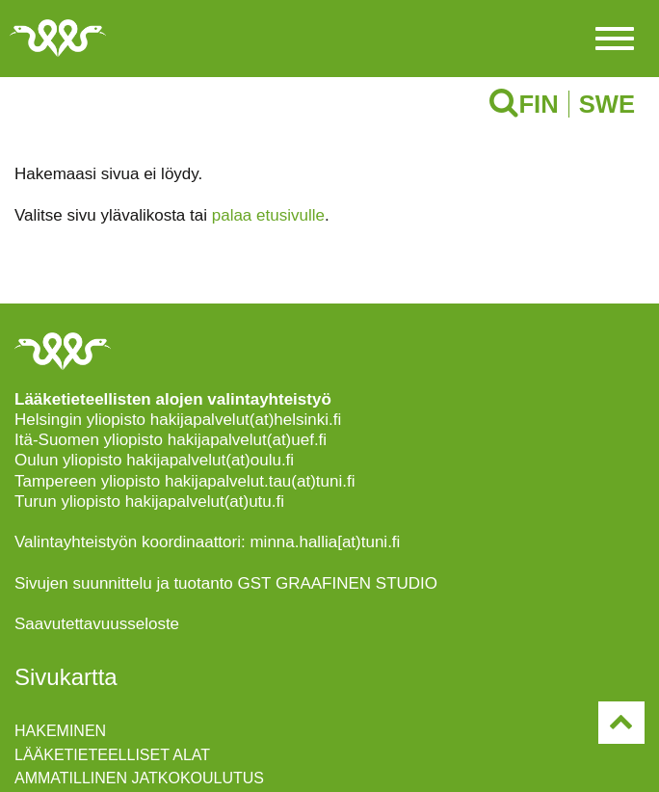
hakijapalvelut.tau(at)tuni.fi (260, 481)
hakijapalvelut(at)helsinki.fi (245, 419)
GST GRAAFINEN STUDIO (338, 583)
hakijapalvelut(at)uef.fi (247, 440)
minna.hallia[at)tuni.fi (325, 542)
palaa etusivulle (268, 215)
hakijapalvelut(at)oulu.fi (210, 460)
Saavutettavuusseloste (96, 624)
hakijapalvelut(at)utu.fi (204, 501)
